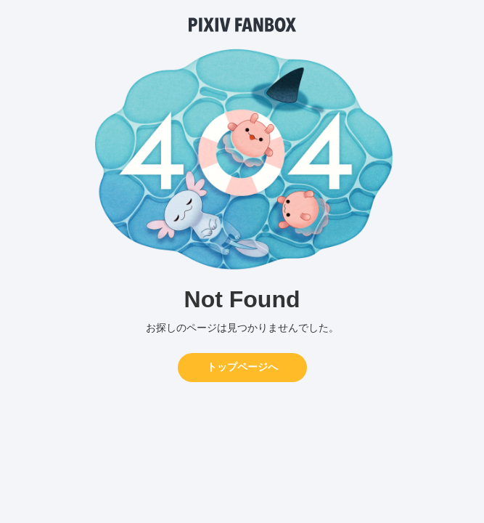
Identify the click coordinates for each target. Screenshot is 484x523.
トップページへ (242, 367)
